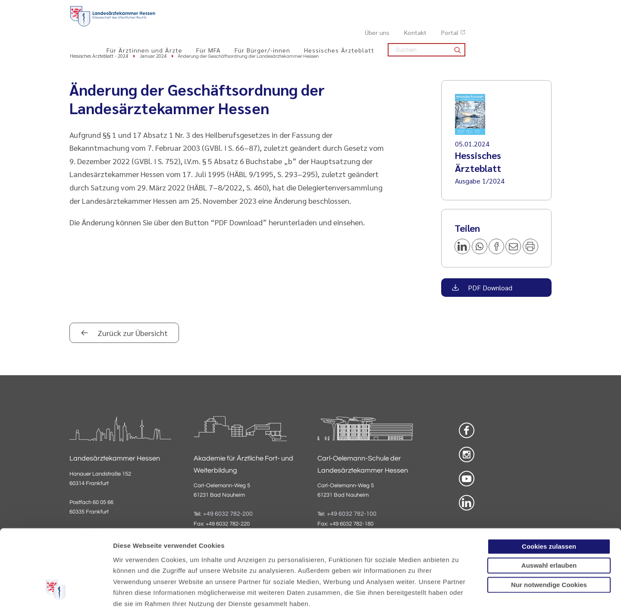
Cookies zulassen (549, 478)
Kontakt (501, 9)
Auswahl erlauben (549, 497)
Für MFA (294, 26)
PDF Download (489, 288)
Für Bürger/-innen (348, 26)
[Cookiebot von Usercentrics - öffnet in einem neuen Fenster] (56, 593)
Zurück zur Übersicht (132, 333)
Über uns (463, 9)
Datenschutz (133, 558)
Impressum (179, 558)
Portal (536, 9)
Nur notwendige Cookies (549, 517)
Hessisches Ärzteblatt (425, 26)
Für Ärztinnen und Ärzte (231, 26)
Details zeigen (459, 593)
